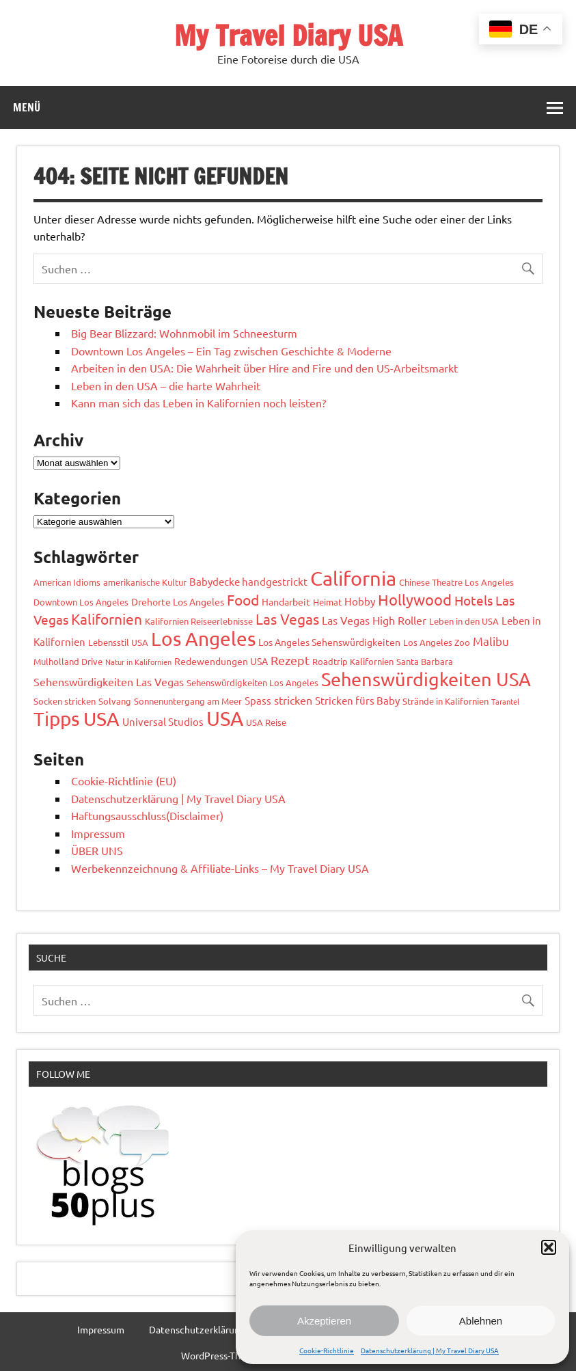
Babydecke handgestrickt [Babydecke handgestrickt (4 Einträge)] (248, 581)
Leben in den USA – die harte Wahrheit (165, 385)
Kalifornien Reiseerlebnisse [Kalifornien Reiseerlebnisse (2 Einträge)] (199, 621)
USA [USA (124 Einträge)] (224, 718)
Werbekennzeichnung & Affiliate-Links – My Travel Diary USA (220, 868)
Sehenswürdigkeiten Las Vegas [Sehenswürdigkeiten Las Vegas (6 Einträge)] (108, 681)
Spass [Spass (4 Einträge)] (258, 700)
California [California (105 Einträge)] (353, 578)
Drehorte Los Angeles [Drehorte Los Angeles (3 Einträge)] (177, 601)
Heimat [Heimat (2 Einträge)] (327, 602)
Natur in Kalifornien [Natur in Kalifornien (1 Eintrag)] (138, 661)
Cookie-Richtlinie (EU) (123, 780)
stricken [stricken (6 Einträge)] (293, 700)
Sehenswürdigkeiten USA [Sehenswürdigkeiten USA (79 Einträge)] (426, 679)
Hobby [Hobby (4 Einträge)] (359, 601)
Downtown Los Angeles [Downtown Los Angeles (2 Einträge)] (80, 602)
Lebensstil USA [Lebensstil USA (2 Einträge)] (118, 642)
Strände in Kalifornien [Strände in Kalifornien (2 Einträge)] (445, 701)
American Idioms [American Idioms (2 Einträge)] (66, 582)
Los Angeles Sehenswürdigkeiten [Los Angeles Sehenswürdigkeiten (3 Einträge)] (329, 642)
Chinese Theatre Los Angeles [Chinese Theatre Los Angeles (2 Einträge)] (456, 582)
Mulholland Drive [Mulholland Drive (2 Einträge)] (67, 661)
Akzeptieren (324, 1321)
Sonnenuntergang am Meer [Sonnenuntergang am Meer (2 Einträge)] (188, 701)
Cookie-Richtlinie (326, 1350)
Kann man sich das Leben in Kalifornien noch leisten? (198, 402)
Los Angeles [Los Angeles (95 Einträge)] (203, 638)
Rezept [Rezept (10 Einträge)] (290, 660)
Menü (26, 107)
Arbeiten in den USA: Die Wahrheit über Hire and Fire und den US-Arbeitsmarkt (264, 368)
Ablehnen (480, 1321)
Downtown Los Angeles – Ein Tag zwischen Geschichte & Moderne (231, 350)
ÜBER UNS (97, 850)
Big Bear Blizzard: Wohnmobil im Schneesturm (184, 333)
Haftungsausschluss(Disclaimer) (147, 815)
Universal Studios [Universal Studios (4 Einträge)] (163, 721)
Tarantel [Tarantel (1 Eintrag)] (505, 701)
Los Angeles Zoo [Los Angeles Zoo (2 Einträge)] (436, 642)
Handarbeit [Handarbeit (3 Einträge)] (286, 601)
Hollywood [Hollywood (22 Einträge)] (415, 599)
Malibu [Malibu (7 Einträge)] (491, 641)
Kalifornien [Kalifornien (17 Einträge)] (106, 618)
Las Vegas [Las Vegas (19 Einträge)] (287, 618)
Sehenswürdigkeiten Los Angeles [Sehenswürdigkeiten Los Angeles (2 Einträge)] (252, 682)
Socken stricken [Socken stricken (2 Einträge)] (64, 701)
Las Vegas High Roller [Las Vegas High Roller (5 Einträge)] (374, 620)
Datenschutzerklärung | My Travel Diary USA (430, 1350)
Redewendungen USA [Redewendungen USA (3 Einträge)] (221, 661)
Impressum (98, 833)
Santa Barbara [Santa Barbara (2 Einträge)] (424, 661)
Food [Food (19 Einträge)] (243, 599)
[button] (549, 1247)
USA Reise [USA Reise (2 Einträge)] (266, 722)
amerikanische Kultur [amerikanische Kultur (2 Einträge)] (145, 582)
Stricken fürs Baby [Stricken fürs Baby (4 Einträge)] (357, 700)
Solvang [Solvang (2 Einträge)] (114, 701)
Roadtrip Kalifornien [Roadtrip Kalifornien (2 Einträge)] (353, 661)
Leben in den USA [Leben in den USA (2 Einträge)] (464, 621)
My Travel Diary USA (288, 35)
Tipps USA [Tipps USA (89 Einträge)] (76, 718)
